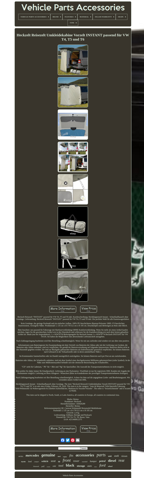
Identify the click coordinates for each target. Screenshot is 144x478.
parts (101, 454)
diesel (112, 461)
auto (89, 466)
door (95, 466)
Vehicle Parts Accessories (73, 475)
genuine (48, 455)
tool (60, 465)
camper (36, 462)
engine (65, 456)
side (54, 466)
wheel (110, 466)
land (30, 461)
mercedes (32, 455)
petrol (102, 461)
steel (59, 456)
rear (122, 460)
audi (116, 455)
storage (81, 466)
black (70, 465)
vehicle (45, 461)
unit (110, 456)
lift (59, 462)
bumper (93, 461)
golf (42, 466)
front (67, 460)
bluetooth (36, 466)
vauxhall (84, 462)
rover (76, 461)
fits (71, 455)
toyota (23, 462)
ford (102, 465)
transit (48, 466)
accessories (85, 455)
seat (53, 461)
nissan (124, 456)
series (20, 456)
